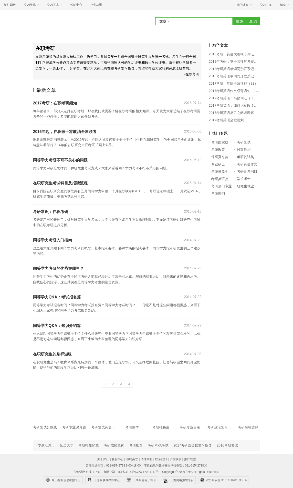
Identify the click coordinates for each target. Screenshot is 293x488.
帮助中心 (76, 5)
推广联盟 (190, 459)
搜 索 (239, 21)
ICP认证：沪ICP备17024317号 (138, 472)
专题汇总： (46, 445)
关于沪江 (103, 459)
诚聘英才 (132, 459)
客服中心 (117, 459)
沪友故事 (175, 459)
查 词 (253, 21)
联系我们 (161, 459)
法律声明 (146, 459)
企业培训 (96, 5)
